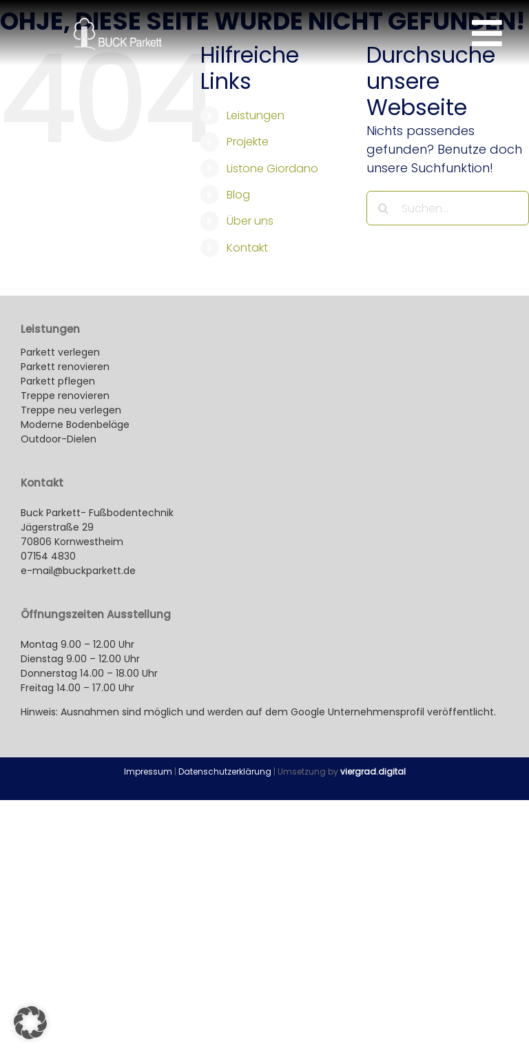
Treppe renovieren (65, 395)
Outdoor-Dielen (58, 439)
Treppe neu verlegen (71, 410)
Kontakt (247, 248)
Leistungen (255, 115)
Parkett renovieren (65, 367)
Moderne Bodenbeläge (76, 424)
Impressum (148, 771)
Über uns (250, 221)
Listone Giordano (272, 168)
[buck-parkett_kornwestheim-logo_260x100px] (118, 23)
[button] (30, 1022)
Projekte (248, 142)
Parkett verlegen (60, 352)
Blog (238, 195)
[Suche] (383, 208)
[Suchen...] (447, 208)
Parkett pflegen (58, 381)
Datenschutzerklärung (224, 771)
